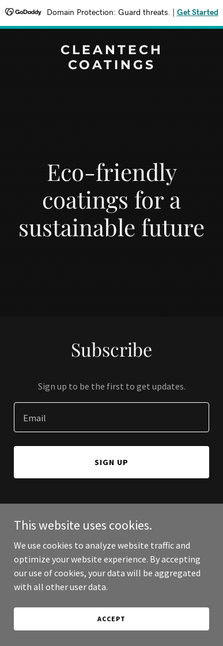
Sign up (111, 462)
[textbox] (111, 417)
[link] (111, 65)
